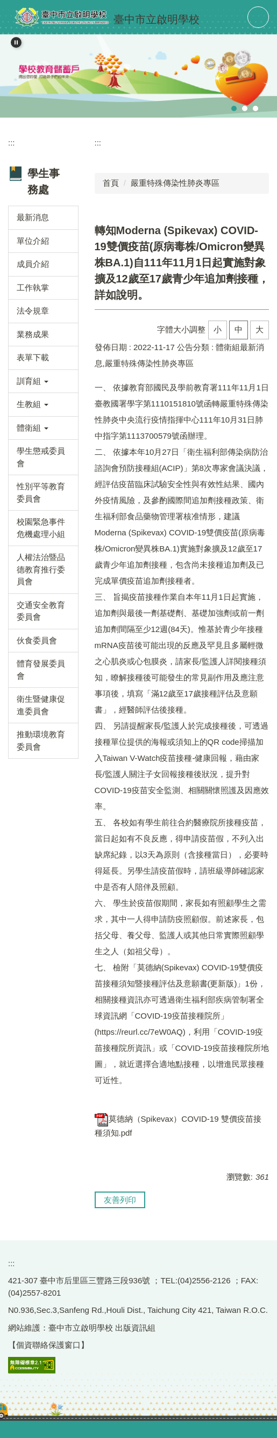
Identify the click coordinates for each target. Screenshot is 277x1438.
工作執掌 (33, 287)
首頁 (111, 182)
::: (11, 142)
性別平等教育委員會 (41, 492)
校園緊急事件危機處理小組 (41, 528)
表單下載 (33, 357)
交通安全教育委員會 (41, 611)
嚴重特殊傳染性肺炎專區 (175, 182)
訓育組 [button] (32, 381)
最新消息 (33, 217)
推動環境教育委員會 (41, 740)
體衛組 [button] (32, 427)
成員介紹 (33, 263)
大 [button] (259, 329)
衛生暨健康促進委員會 (41, 705)
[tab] (234, 108)
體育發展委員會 (41, 669)
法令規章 (33, 310)
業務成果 (33, 334)
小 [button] (218, 329)
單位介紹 (33, 240)
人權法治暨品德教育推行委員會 (41, 569)
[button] (16, 42)
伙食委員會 (37, 640)
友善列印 (120, 1199)
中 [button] (239, 329)
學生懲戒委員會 (41, 457)
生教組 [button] (32, 404)
